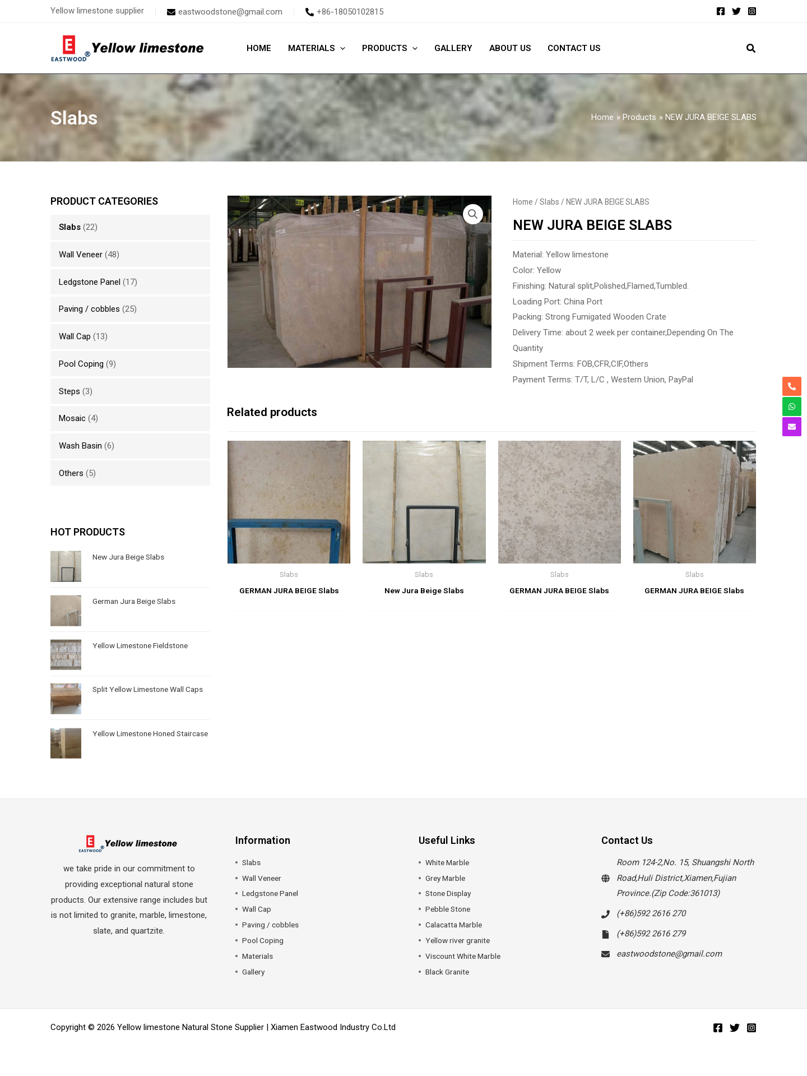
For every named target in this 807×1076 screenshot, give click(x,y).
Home (523, 201)
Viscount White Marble (466, 956)
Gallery (254, 972)
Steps (69, 391)
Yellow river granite (460, 940)
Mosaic (72, 418)
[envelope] (224, 12)
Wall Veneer (81, 255)
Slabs (70, 227)
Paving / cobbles (89, 309)
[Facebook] (720, 11)
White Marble (449, 862)
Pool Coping (81, 364)
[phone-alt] (344, 12)
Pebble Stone (449, 909)
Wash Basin (80, 446)
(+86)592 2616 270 (650, 913)
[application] (340, 48)
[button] (751, 50)
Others (71, 473)
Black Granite (449, 972)
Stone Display (450, 893)
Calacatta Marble (456, 925)
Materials (259, 956)
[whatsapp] (791, 406)
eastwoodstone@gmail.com (669, 954)
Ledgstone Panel (89, 282)
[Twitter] (736, 11)
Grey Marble (447, 878)
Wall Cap (75, 336)
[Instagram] (752, 11)
